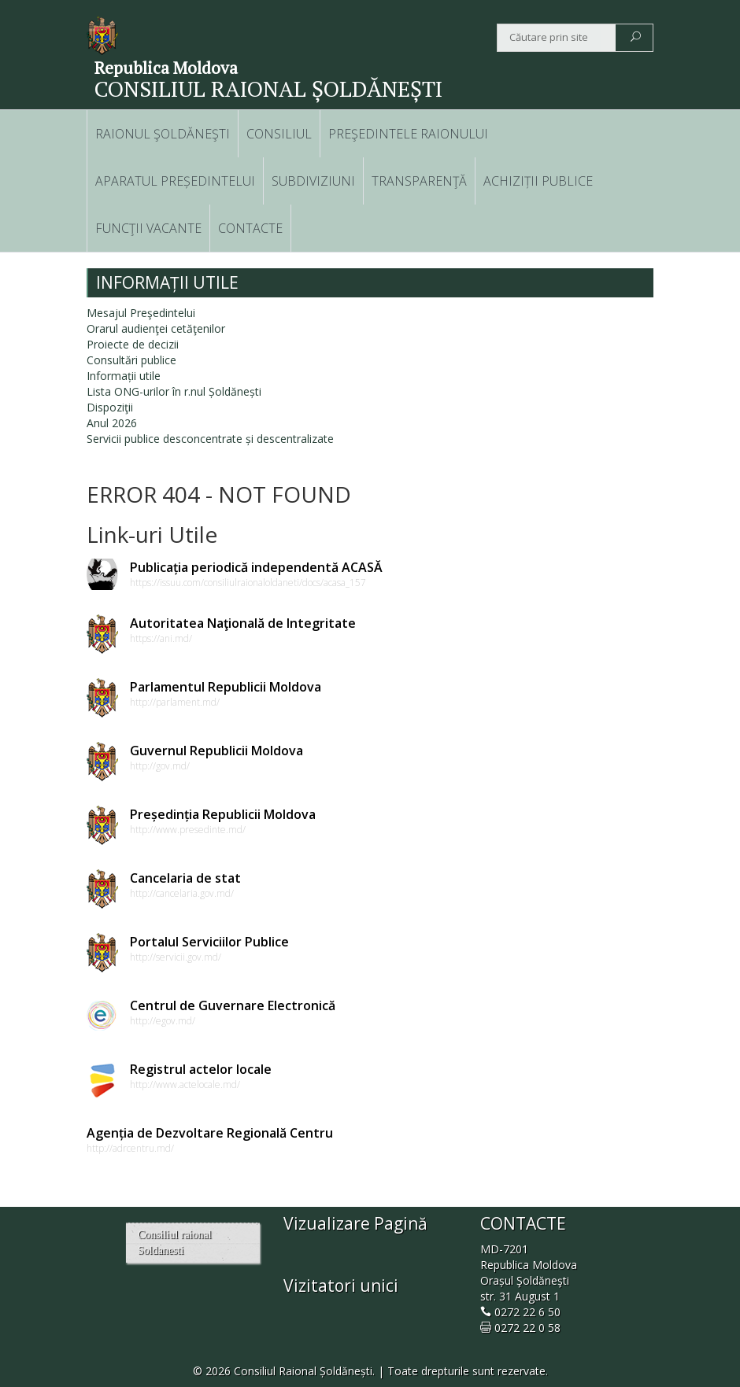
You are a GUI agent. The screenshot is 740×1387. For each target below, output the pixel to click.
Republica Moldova (166, 68)
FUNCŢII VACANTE (148, 228)
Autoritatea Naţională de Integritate (243, 623)
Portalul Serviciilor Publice (209, 941)
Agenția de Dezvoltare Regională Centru (210, 1133)
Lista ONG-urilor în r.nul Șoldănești (174, 391)
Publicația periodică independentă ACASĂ (256, 567)
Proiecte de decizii (133, 344)
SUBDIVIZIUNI (313, 181)
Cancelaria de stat (185, 878)
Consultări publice (131, 359)
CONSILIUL (279, 133)
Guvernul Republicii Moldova (216, 750)
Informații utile (124, 375)
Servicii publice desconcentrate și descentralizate (210, 438)
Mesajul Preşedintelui (141, 312)
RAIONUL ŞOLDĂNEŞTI (162, 133)
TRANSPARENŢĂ (419, 181)
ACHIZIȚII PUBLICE (538, 181)
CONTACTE (250, 228)
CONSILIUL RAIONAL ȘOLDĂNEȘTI (268, 88)
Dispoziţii (110, 407)
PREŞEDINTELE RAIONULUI (408, 133)
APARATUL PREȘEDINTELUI (175, 181)
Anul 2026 (112, 422)
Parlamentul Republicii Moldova (225, 686)
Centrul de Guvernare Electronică (232, 1005)
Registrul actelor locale (201, 1069)
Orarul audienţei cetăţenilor (156, 328)
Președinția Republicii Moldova (223, 814)
